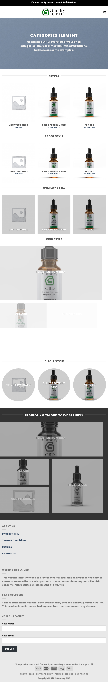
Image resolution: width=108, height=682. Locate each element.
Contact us (9, 553)
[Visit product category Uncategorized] (18, 107)
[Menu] (3, 11)
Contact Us (81, 674)
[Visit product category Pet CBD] (89, 107)
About (23, 674)
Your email (54, 639)
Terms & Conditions (14, 540)
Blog (31, 674)
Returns (7, 547)
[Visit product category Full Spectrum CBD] (54, 107)
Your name (54, 627)
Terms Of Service (64, 674)
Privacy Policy (10, 533)
